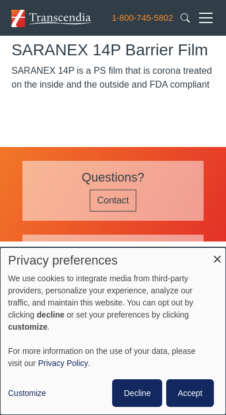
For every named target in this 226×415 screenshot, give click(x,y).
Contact (113, 200)
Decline (137, 393)
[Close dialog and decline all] (217, 254)
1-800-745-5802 (142, 17)
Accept (190, 393)
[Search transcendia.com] (185, 17)
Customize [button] (27, 393)
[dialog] (113, 331)
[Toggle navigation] (206, 18)
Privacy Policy (63, 363)
